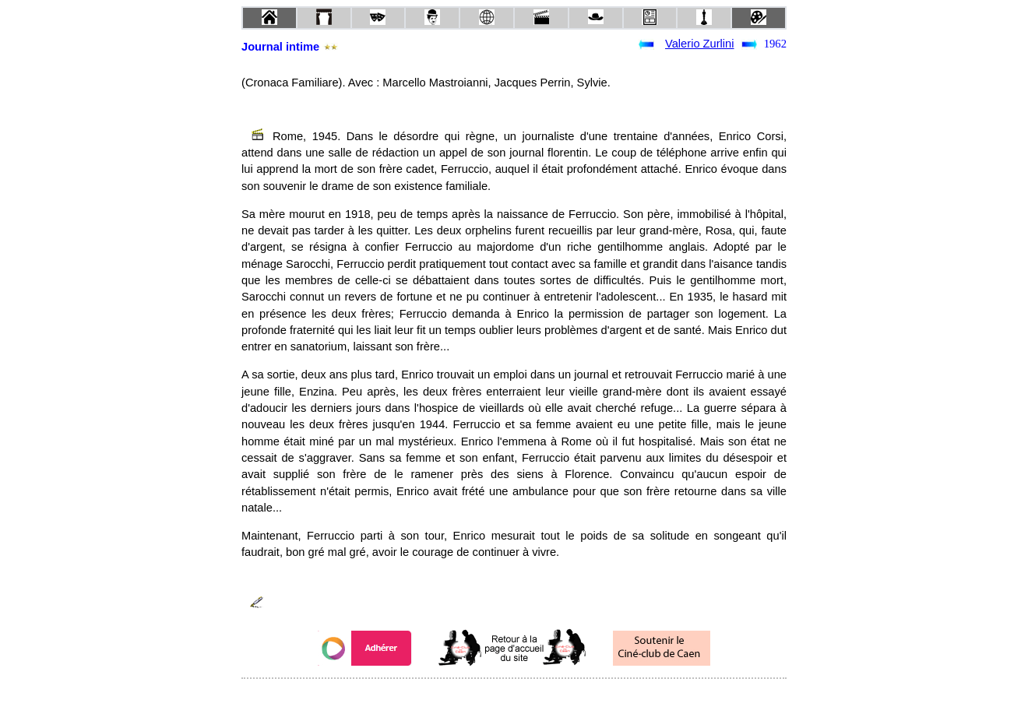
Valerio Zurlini (699, 43)
